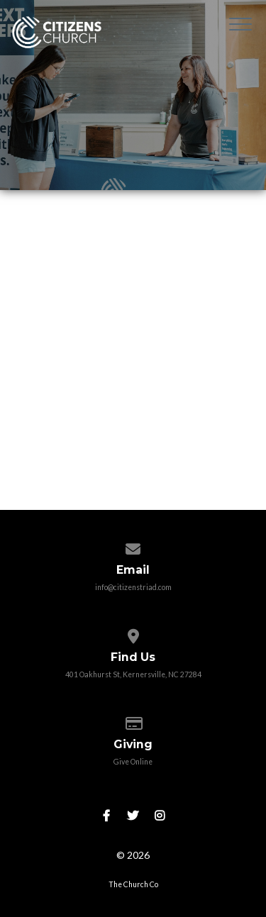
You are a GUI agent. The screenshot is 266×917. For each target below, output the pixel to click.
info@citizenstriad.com (133, 587)
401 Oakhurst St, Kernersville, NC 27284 (133, 674)
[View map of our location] (133, 633)
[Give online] (133, 720)
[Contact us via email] (133, 546)
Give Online (133, 761)
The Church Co (133, 884)
